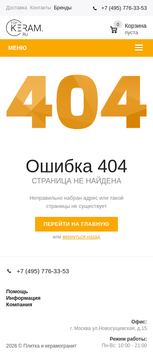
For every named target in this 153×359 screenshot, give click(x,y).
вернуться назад (81, 237)
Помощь (17, 291)
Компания (19, 304)
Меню (17, 48)
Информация (23, 298)
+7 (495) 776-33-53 (124, 8)
